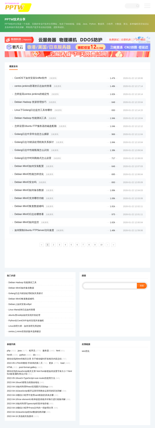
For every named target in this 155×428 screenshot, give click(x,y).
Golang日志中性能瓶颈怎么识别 (32, 150)
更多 (54, 363)
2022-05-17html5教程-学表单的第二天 (27, 363)
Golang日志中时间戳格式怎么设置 (33, 158)
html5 (12, 355)
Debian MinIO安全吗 (26, 182)
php (11, 350)
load (65, 363)
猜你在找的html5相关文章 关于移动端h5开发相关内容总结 (36, 359)
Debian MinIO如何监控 (27, 222)
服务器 (49, 350)
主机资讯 (52, 78)
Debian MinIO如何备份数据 (29, 190)
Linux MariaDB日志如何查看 (21, 309)
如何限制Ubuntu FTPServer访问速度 (34, 230)
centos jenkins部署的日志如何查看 (33, 86)
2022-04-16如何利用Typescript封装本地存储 (30, 403)
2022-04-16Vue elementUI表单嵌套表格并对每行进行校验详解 (38, 399)
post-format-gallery (30, 367)
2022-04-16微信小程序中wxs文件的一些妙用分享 (32, 408)
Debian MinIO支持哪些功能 (29, 198)
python (25, 355)
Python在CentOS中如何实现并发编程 (26, 320)
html (60, 350)
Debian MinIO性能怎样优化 (29, 174)
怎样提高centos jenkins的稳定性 (32, 94)
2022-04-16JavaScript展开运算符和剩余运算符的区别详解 (36, 391)
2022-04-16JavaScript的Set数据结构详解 (28, 412)
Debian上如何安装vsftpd (19, 304)
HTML (12, 367)
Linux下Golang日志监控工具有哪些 (33, 110)
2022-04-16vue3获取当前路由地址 (25, 382)
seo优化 (85, 351)
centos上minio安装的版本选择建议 (24, 331)
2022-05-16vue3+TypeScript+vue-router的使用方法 (33, 378)
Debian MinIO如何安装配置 (29, 166)
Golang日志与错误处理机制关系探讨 (34, 142)
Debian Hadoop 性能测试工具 (31, 118)
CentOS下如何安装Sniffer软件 (31, 78)
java (22, 350)
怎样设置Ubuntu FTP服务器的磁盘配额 (36, 126)
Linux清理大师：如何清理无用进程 (24, 326)
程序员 (35, 350)
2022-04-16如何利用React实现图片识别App (30, 386)
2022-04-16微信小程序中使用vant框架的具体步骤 (32, 395)
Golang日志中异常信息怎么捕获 (32, 134)
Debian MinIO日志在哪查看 (29, 214)
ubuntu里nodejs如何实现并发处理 (24, 315)
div (36, 355)
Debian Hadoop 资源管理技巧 (31, 102)
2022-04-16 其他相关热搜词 (23, 416)
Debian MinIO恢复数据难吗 (29, 206)
